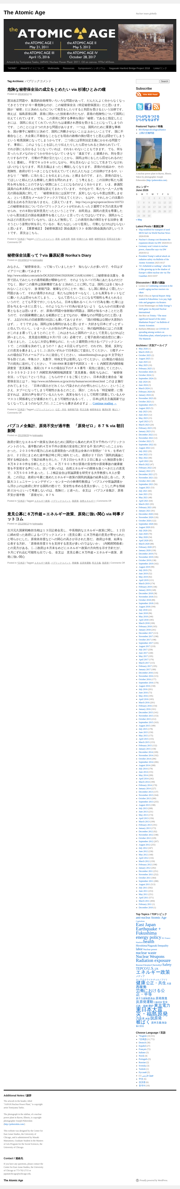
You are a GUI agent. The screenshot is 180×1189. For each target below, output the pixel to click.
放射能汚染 (73, 409)
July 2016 (143, 689)
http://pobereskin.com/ (14, 1124)
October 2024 (145, 375)
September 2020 (146, 524)
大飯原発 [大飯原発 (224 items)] (158, 1002)
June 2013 (143, 811)
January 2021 (145, 510)
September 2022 (146, 444)
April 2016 (143, 699)
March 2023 (144, 424)
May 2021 (143, 497)
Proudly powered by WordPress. (154, 1180)
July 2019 (143, 570)
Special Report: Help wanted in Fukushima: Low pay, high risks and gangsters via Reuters (155, 299)
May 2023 (143, 418)
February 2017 (145, 666)
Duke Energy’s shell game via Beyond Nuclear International (155, 309)
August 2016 (144, 686)
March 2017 (144, 663)
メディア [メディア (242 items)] (140, 976)
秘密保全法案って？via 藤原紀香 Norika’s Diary (49, 255)
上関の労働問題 (146, 133)
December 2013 (146, 792)
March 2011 (144, 901)
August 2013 (144, 805)
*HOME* (12, 68)
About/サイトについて (32, 68)
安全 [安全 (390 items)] (165, 1002)
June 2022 (143, 454)
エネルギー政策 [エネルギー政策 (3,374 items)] (153, 972)
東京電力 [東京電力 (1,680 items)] (162, 1005)
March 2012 (144, 861)
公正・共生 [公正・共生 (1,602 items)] (156, 983)
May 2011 (143, 894)
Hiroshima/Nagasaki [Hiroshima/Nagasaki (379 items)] (146, 945)
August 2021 (144, 487)
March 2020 (144, 544)
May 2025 (143, 365)
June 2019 (143, 573)
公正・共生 (60, 409)
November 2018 (146, 596)
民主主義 (84, 409)
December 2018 (146, 593)
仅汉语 (142, 1082)
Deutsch (142, 1042)
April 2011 (143, 897)
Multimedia (53, 68)
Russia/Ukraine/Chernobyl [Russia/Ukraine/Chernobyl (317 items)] (149, 965)
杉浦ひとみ (82, 239)
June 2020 (143, 534)
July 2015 (143, 729)
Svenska (142, 1065)
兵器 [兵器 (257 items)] (169, 983)
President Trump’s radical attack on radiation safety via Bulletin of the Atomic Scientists (154, 259)
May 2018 (143, 616)
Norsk (141, 1056)
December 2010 (146, 907)
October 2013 (145, 798)
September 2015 (146, 722)
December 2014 (146, 752)
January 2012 (145, 868)
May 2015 (143, 735)
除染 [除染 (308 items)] (164, 1022)
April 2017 (143, 659)
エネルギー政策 (42, 501)
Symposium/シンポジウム (92, 68)
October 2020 (145, 520)
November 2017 (146, 636)
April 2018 (143, 620)
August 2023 (144, 408)
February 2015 (145, 745)
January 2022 (145, 471)
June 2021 (143, 494)
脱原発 (75, 501)
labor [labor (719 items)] (139, 949)
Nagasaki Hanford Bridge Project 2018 (129, 68)
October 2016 (145, 679)
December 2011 (146, 871)
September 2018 (146, 603)
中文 (141, 1079)
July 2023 (143, 411)
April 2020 (143, 540)
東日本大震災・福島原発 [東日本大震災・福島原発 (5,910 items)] (152, 1011)
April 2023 (143, 421)
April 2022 (143, 461)
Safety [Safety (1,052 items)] (167, 964)
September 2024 (146, 378)
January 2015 (145, 749)
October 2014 (145, 758)
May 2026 (143, 348)
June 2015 (143, 732)
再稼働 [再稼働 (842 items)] (141, 987)
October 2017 (145, 639)
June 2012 (143, 851)
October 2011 (145, 878)
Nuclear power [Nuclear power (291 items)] (150, 949)
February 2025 (145, 368)
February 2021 (145, 507)
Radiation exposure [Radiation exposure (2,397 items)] (153, 960)
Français (142, 1049)
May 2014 (143, 775)
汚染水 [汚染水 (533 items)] (140, 1018)
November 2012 (146, 835)
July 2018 (143, 610)
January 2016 (145, 709)
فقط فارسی (147, 1075)
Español (142, 1046)
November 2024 (146, 372)
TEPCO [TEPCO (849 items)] (141, 968)
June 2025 (143, 362)
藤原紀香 (106, 409)
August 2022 (144, 448)
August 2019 (144, 567)
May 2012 (143, 854)
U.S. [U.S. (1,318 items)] (150, 968)
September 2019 (146, 563)
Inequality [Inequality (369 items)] (163, 945)
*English (143, 1036)
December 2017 (146, 633)
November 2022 (146, 438)
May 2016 (143, 696)
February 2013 (145, 825)
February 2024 (145, 391)
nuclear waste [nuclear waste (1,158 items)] (146, 953)
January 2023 (145, 431)
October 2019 (145, 560)
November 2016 (146, 676)
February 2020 (145, 547)
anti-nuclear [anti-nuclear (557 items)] (143, 917)
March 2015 (144, 742)
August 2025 (144, 358)
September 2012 (146, 841)
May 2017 (143, 656)
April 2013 (143, 818)
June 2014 (143, 772)
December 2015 (146, 712)
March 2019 (144, 583)
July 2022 (143, 451)
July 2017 (143, 649)
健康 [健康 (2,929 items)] (140, 982)
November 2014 (146, 755)
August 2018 (144, 606)
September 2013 (146, 801)
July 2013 (143, 808)
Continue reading (105, 403)
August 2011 (144, 884)
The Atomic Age (24, 12)
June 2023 (143, 415)
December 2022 (146, 434)
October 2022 (145, 441)
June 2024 (143, 385)
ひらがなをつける (147, 116)
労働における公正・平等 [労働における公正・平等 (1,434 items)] (150, 992)
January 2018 (145, 629)
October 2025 (145, 355)
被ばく (115, 409)
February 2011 (145, 904)
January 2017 (145, 669)
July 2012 (143, 848)
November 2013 (146, 795)
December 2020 (146, 514)
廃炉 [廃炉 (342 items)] (151, 1006)
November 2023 (146, 398)
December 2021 (146, 474)
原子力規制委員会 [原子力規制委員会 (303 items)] (145, 998)
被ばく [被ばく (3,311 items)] (143, 1022)
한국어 (142, 1085)
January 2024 (145, 395)
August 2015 (144, 725)
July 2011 (143, 887)
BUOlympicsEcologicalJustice (152, 129)
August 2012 (144, 844)
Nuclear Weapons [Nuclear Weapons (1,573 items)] (150, 956)
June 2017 (143, 653)
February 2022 (145, 467)
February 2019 (145, 586)
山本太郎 (65, 239)
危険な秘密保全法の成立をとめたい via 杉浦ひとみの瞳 (56, 89)
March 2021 (144, 504)
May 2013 (143, 815)
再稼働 (75, 563)
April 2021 (143, 501)
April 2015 (143, 739)
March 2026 (144, 352)
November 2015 (146, 715)
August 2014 (144, 765)
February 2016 (145, 706)
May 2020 (143, 537)
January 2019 (145, 590)
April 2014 (143, 778)
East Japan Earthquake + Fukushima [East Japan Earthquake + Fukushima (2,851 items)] (148, 928)
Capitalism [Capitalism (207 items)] (140, 921)
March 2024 (144, 388)
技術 (73, 239)
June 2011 (143, 891)
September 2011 (146, 881)
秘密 (91, 239)
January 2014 (145, 788)
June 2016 (143, 692)
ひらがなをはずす (147, 119)
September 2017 (146, 643)
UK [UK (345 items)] (157, 968)
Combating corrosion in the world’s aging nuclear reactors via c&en (156, 289)
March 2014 (144, 782)
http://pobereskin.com (156, 180)
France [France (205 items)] (167, 938)
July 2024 (143, 381)
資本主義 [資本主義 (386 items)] (156, 1022)
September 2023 (146, 405)
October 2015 (145, 719)
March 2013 (144, 821)
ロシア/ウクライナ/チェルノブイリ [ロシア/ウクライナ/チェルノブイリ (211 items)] (151, 979)
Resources (68, 68)
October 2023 (145, 401)
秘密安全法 (100, 239)
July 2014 (143, 768)
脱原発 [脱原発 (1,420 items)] (156, 1018)
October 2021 (145, 481)
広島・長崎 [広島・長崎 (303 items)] (142, 1006)
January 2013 (145, 828)
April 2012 (143, 858)
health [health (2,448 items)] (148, 941)
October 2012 (145, 838)
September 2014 (146, 762)
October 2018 (145, 600)
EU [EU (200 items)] (163, 938)
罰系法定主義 (113, 239)
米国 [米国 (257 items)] (147, 1018)
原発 (57, 239)
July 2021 (143, 491)
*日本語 (21, 239)
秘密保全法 (95, 409)
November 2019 (146, 557)
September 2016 (146, 682)
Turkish (142, 1069)
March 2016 (144, 702)
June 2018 (143, 613)
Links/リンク (160, 68)
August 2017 (144, 646)
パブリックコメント (44, 239)
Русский (143, 1072)
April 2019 (143, 580)
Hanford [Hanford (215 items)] (139, 942)
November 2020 (146, 517)
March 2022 (144, 464)
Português (143, 1059)
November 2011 (146, 874)
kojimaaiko (38, 260)
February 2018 (145, 626)
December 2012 (146, 831)
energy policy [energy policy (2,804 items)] (148, 937)
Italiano (142, 1052)
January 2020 (145, 550)
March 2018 (144, 623)
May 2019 (143, 577)
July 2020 (143, 530)
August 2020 (144, 527)
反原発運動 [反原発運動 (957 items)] (144, 1002)
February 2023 (145, 428)
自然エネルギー (87, 501)
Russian (142, 1062)
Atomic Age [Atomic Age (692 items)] (158, 917)
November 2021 (146, 477)
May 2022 (143, 458)
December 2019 (146, 553)
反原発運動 (85, 563)
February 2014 (145, 785)
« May (139, 219)
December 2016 (146, 672)
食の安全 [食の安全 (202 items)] (140, 1026)
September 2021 (146, 484)
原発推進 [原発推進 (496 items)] (161, 998)
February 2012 (145, 864)
